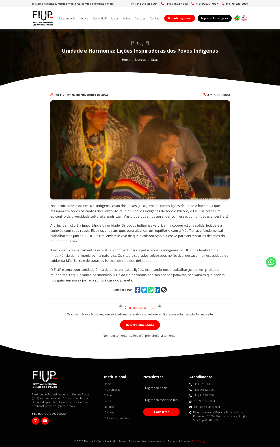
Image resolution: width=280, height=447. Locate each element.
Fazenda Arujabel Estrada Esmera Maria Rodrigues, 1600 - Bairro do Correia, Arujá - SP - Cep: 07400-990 (218, 416)
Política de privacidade (118, 418)
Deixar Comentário (140, 325)
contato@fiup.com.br (204, 407)
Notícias (140, 18)
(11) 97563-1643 (174, 4)
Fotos (126, 18)
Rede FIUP (100, 18)
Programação (67, 18)
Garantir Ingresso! (179, 18)
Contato (155, 18)
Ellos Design (198, 441)
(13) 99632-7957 (204, 4)
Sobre (84, 18)
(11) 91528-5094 (144, 4)
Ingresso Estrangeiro (214, 18)
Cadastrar (161, 412)
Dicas (154, 60)
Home (126, 60)
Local (114, 18)
